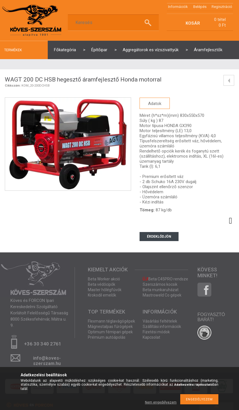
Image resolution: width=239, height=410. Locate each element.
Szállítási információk (162, 326)
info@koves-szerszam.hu (47, 359)
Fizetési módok (156, 332)
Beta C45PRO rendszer (166, 279)
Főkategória (65, 49)
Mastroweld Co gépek (162, 295)
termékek (13, 50)
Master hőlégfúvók (104, 289)
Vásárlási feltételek (160, 321)
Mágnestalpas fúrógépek (110, 326)
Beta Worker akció (104, 279)
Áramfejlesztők (208, 49)
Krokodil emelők (102, 295)
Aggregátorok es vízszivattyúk (151, 49)
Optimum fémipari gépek (110, 332)
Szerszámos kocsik (160, 284)
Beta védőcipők (101, 284)
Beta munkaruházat (161, 289)
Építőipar (99, 49)
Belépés (200, 7)
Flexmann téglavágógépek (111, 321)
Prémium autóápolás (106, 337)
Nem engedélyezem (161, 402)
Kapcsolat (151, 337)
